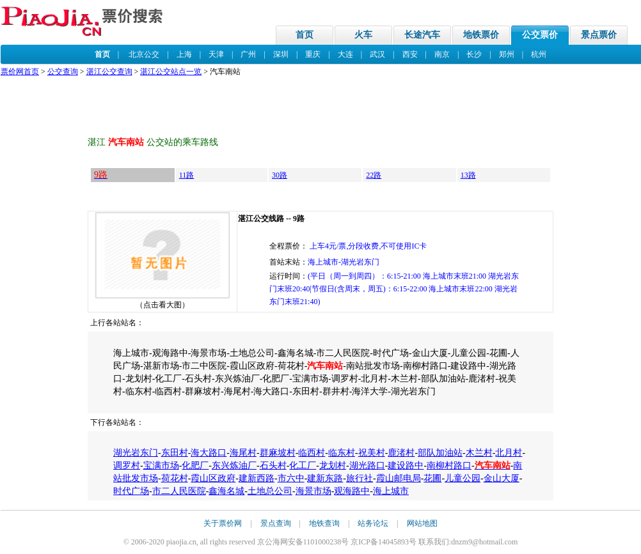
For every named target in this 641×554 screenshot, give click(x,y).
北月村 (508, 453)
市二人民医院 (179, 491)
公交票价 (540, 35)
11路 (186, 175)
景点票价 (599, 35)
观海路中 (352, 491)
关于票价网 (222, 523)
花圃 (432, 478)
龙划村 (332, 465)
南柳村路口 (449, 465)
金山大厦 (501, 478)
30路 (279, 175)
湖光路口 (367, 465)
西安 (410, 54)
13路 (468, 175)
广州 (248, 54)
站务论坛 (373, 523)
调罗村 (126, 465)
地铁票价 (481, 35)
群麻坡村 (278, 453)
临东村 (341, 453)
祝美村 (371, 453)
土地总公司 (270, 491)
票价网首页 (20, 71)
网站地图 (422, 523)
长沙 (474, 54)
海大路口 (208, 453)
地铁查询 (324, 523)
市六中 (291, 478)
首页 (304, 35)
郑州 (506, 54)
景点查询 (275, 523)
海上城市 (391, 491)
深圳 (281, 54)
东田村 (174, 453)
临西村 (311, 453)
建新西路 (256, 478)
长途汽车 (422, 35)
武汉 (377, 54)
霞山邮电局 (398, 478)
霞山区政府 (213, 478)
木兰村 (479, 453)
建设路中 (405, 465)
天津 (216, 54)
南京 (442, 54)
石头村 (273, 465)
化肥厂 (195, 465)
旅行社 (359, 478)
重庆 (312, 54)
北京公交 (144, 54)
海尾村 (243, 453)
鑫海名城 (226, 491)
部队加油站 (440, 453)
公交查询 (62, 71)
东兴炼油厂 (234, 465)
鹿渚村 (401, 453)
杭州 (538, 54)
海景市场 (313, 491)
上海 (184, 54)
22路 (373, 175)
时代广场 (131, 491)
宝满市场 (161, 465)
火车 (363, 35)
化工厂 (302, 465)
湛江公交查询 (109, 71)
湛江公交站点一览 (171, 71)
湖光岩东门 (135, 453)
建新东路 (325, 478)
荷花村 (174, 478)
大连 (345, 54)
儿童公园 (462, 478)
